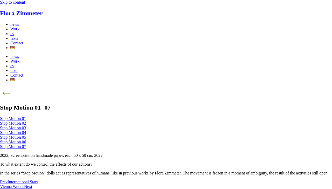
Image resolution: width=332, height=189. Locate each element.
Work (14, 29)
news (14, 24)
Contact (16, 43)
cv (12, 33)
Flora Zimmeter (21, 13)
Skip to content (12, 2)
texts (14, 38)
